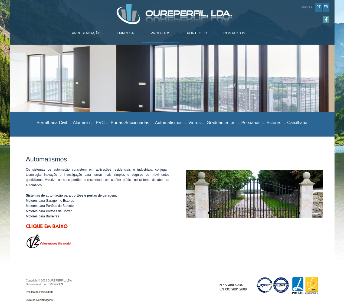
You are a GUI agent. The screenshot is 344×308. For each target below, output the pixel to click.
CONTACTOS (234, 33)
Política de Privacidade (40, 291)
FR (326, 7)
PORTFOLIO (197, 33)
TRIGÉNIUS (55, 284)
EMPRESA (125, 33)
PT (318, 7)
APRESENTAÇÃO (86, 33)
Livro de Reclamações (39, 300)
